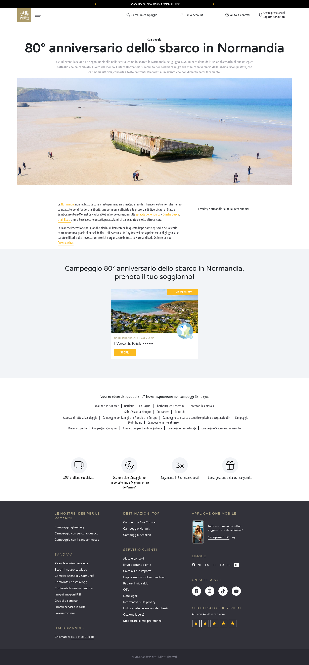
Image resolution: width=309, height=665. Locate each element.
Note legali (130, 596)
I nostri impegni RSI (68, 594)
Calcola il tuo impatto (137, 571)
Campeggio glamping (69, 527)
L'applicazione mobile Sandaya (144, 577)
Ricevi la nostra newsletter (72, 563)
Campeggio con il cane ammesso (77, 539)
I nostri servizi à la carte (70, 607)
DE (229, 565)
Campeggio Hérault (136, 528)
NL (200, 565)
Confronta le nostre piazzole (74, 588)
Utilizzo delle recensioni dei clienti (145, 608)
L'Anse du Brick (127, 343)
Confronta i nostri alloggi (71, 582)
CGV (126, 589)
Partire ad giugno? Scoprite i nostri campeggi (154, 4)
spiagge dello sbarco (148, 214)
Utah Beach (64, 220)
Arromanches (66, 242)
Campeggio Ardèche (137, 535)
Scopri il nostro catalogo (71, 569)
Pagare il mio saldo (135, 583)
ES (214, 565)
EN (207, 565)
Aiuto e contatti (133, 558)
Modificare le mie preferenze (142, 621)
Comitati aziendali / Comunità (74, 576)
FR (222, 565)
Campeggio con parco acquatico (76, 533)
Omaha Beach (171, 214)
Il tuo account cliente (137, 565)
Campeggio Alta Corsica (139, 522)
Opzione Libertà (133, 614)
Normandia (68, 204)
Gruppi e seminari (66, 601)
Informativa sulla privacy (139, 602)
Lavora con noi (65, 613)
